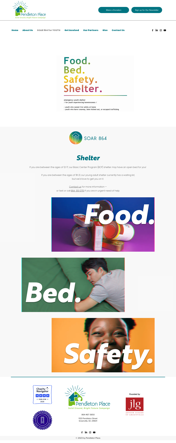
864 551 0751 (77, 190)
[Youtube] (164, 30)
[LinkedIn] (156, 30)
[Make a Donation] (113, 10)
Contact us (75, 186)
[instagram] (160, 30)
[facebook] (152, 30)
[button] (146, 10)
